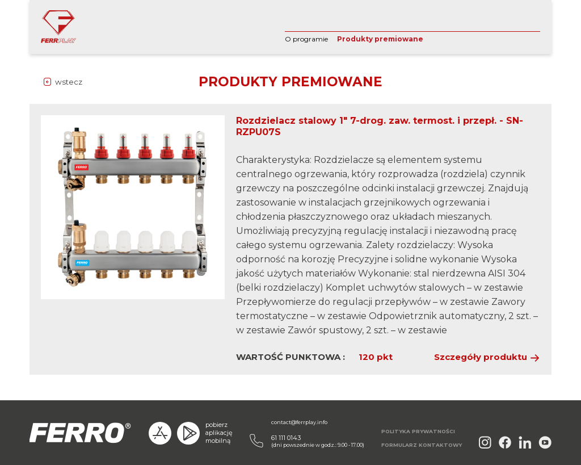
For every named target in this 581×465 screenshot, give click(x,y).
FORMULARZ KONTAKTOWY (421, 445)
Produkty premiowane (380, 39)
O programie (306, 39)
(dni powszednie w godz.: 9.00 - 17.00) (317, 441)
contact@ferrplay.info (299, 422)
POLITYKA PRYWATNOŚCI (418, 431)
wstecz (68, 81)
